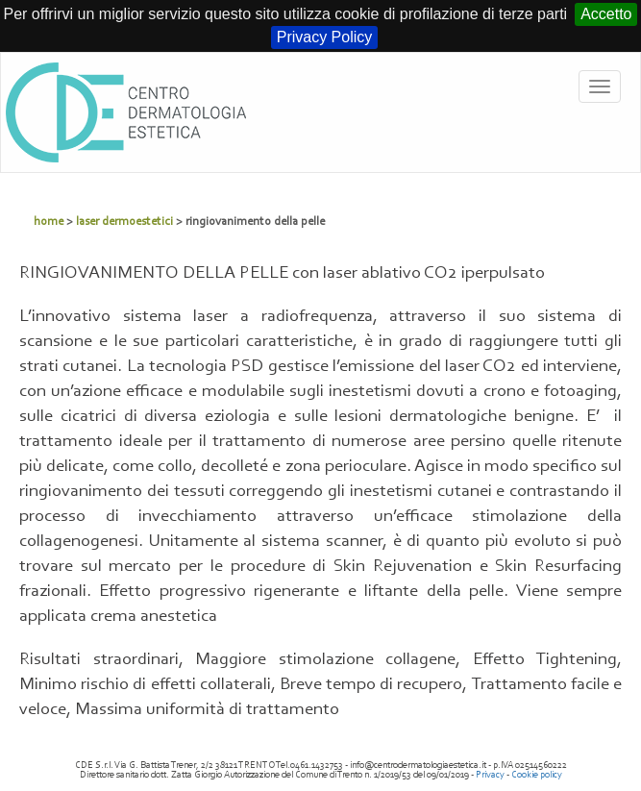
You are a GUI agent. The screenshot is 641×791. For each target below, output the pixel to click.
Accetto (605, 14)
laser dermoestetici (124, 221)
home (48, 221)
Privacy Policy (325, 37)
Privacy (490, 775)
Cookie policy (536, 775)
